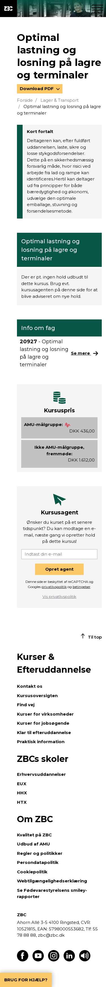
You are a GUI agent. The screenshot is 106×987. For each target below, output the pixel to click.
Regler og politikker (39, 853)
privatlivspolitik (54, 587)
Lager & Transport (59, 100)
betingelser (81, 587)
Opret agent (59, 569)
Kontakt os (29, 686)
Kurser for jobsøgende (43, 723)
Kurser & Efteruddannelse (54, 663)
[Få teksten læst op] (84, 960)
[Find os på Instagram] (53, 960)
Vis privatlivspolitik (59, 596)
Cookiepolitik (32, 871)
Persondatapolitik (38, 862)
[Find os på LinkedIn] (69, 960)
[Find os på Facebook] (22, 960)
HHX (22, 792)
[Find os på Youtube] (38, 960)
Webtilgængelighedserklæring (52, 881)
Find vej (25, 704)
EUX (21, 783)
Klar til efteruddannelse (44, 732)
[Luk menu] (97, 8)
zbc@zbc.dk (51, 935)
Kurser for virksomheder (45, 714)
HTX (22, 802)
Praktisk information (40, 741)
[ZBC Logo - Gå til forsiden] (8, 8)
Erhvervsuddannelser (41, 774)
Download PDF (37, 88)
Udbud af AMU (33, 844)
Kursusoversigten (37, 695)
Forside (25, 100)
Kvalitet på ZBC (34, 835)
